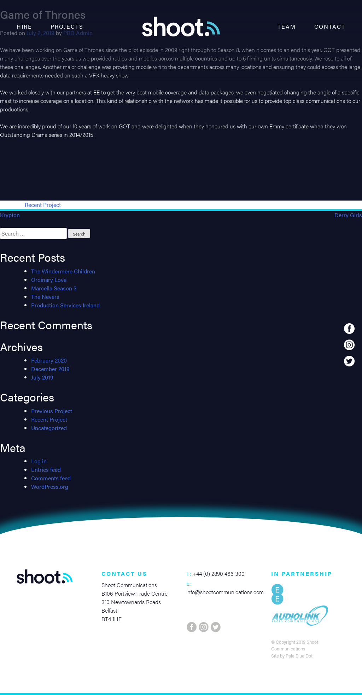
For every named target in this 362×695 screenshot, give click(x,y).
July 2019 (42, 377)
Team (287, 26)
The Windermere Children (63, 271)
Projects (67, 26)
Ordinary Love (48, 280)
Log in (39, 461)
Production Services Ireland (65, 305)
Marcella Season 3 (54, 288)
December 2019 (50, 369)
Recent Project (43, 205)
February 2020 (49, 360)
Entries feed (46, 469)
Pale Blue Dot (299, 656)
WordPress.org (49, 486)
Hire (24, 26)
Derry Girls (348, 215)
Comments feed (51, 478)
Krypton (10, 215)
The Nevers (45, 297)
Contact (329, 26)
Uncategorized (49, 428)
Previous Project (51, 411)
